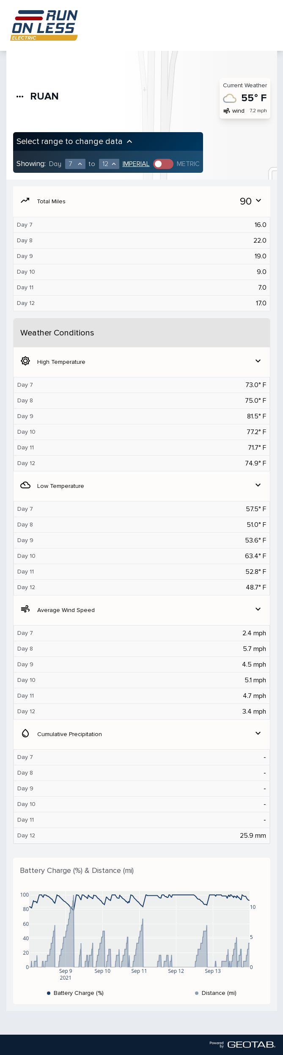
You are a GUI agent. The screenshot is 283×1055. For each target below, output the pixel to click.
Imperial (136, 164)
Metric (188, 164)
